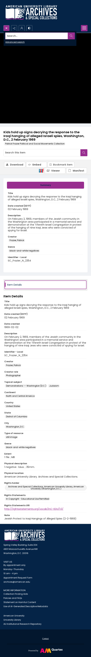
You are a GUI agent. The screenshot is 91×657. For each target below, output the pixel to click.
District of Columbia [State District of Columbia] (16, 416)
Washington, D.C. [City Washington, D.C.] (15, 426)
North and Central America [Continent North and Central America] (20, 396)
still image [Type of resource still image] (11, 437)
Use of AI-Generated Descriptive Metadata (25, 606)
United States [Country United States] (13, 406)
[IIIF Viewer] (55, 171)
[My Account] (21, 28)
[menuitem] (45, 638)
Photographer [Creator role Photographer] (13, 375)
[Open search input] (6, 28)
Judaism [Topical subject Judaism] (54, 385)
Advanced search (15, 42)
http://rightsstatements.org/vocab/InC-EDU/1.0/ (33, 509)
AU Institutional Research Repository (22, 623)
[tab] (45, 185)
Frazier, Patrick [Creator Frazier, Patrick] (17, 240)
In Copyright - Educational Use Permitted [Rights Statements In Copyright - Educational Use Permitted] (27, 498)
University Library (12, 619)
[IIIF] (41, 170)
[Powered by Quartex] (45, 650)
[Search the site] (37, 36)
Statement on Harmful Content (19, 602)
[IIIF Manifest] (76, 171)
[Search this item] (42, 152)
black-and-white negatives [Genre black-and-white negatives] (24, 250)
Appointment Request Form (17, 577)
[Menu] (84, 28)
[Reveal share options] (14, 28)
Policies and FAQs (12, 598)
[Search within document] (83, 152)
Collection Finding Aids (15, 593)
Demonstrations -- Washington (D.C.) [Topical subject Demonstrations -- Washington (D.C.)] (26, 385)
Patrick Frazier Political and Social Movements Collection (35, 143)
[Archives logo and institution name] (31, 12)
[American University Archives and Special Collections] (24, 535)
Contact (45, 638)
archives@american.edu (16, 581)
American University (13, 615)
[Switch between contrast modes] (29, 28)
